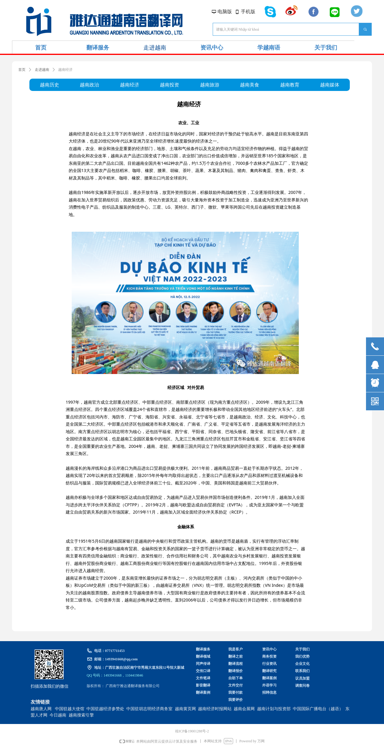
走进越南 (42, 70)
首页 (22, 70)
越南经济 (65, 70)
